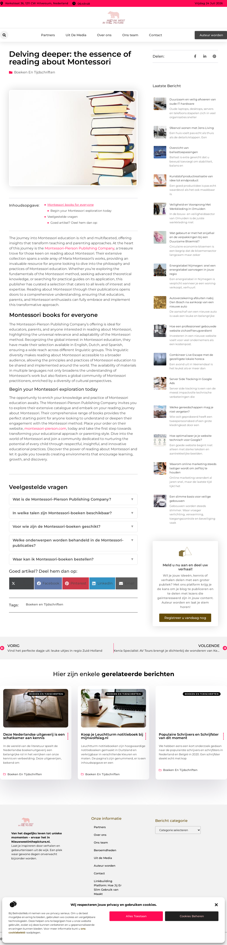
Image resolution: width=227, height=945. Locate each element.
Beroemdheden (105, 850)
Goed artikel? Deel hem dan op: (73, 223)
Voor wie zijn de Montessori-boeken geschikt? (73, 526)
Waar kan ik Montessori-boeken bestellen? (73, 559)
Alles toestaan (136, 916)
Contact (155, 35)
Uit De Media (76, 35)
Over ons (104, 35)
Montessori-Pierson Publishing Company (79, 248)
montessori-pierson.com (45, 428)
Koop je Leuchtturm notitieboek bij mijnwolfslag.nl (112, 736)
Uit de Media (103, 858)
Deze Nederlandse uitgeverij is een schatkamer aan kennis (34, 736)
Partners (48, 35)
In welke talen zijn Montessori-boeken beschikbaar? (73, 513)
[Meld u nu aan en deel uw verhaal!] (185, 551)
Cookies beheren (192, 916)
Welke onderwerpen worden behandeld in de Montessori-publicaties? (73, 543)
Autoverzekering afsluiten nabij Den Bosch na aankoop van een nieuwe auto (192, 302)
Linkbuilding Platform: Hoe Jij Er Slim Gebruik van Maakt (107, 887)
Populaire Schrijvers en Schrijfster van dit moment (189, 736)
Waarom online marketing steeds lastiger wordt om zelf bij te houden (193, 468)
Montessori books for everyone (70, 205)
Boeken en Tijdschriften (34, 72)
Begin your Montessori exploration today (81, 211)
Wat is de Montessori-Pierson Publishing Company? (73, 499)
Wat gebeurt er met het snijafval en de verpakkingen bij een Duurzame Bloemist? (192, 237)
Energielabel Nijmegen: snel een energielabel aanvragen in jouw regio (193, 270)
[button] (216, 905)
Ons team (130, 35)
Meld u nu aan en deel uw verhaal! (185, 567)
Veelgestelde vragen (62, 217)
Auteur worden (104, 865)
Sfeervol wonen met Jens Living (192, 128)
